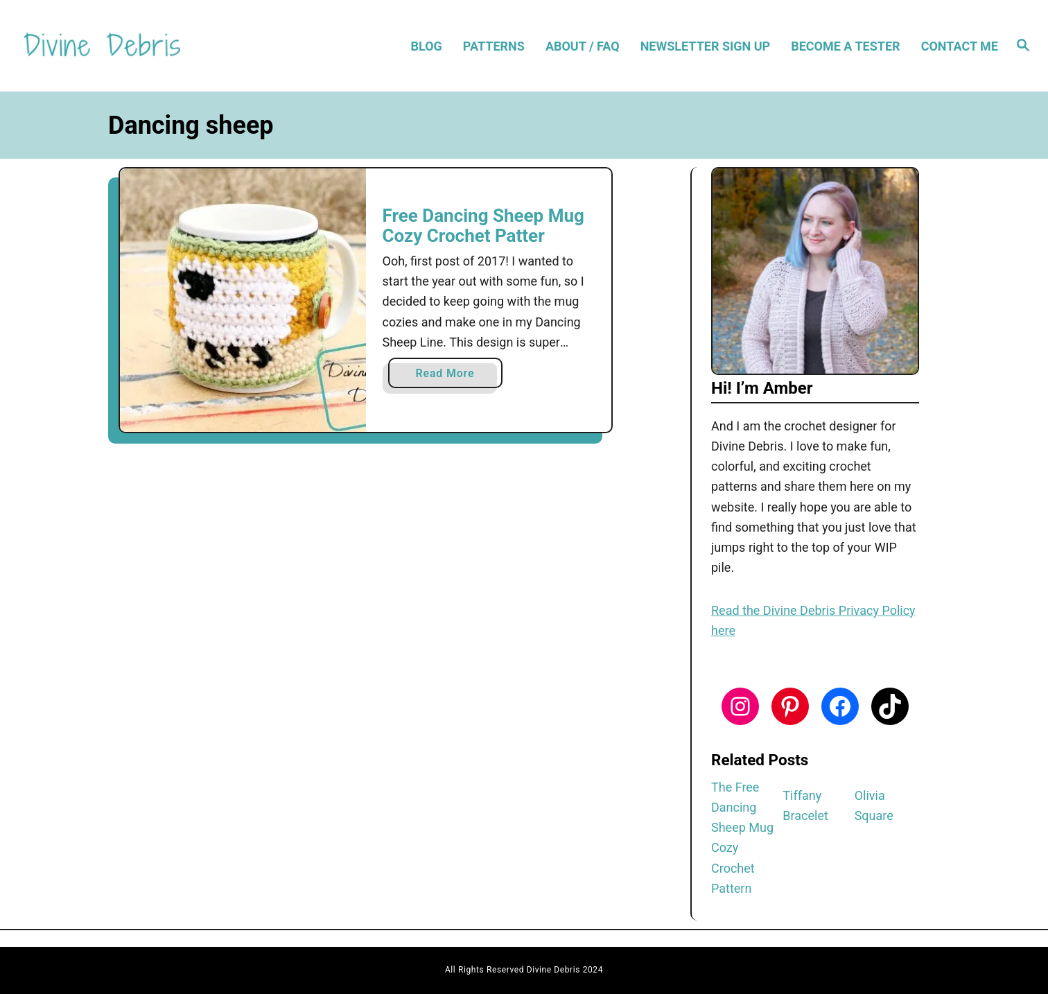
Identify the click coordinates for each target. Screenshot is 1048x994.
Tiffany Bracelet (805, 805)
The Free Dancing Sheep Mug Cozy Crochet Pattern (742, 838)
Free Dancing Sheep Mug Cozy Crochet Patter (483, 226)
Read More (450, 376)
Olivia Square (874, 805)
